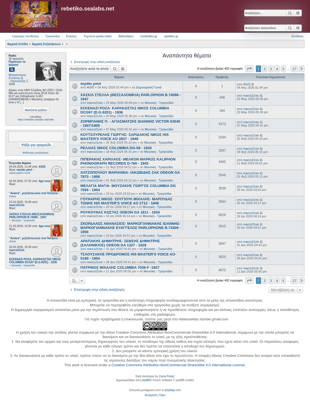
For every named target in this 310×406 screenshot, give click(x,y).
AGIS (42, 166)
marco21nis (17, 205)
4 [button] (277, 68)
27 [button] (294, 68)
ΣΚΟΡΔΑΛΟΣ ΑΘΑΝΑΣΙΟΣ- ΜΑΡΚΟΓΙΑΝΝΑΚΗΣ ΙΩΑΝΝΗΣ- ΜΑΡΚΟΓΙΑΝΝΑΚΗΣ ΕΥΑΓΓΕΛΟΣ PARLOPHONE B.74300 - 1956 (130, 228)
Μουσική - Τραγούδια (159, 102)
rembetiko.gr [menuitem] (148, 36)
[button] (249, 68)
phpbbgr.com (173, 390)
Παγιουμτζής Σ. (19, 81)
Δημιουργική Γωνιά (149, 87)
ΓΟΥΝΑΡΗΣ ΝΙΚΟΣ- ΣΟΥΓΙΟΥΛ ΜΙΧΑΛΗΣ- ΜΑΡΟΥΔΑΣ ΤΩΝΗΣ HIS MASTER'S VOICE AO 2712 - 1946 (126, 201)
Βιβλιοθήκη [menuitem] (126, 36)
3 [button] (271, 68)
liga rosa (44, 181)
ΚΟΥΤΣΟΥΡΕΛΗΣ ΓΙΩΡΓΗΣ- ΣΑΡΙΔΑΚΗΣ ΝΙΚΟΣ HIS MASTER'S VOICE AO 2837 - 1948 (124, 137)
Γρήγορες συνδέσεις (25, 36)
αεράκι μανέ (90, 83)
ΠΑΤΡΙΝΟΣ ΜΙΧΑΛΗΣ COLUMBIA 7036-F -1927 (119, 267)
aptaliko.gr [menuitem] (171, 36)
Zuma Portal (166, 376)
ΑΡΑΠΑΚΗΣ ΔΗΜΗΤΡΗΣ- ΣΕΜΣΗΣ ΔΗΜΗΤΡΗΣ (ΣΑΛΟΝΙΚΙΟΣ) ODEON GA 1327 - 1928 (120, 243)
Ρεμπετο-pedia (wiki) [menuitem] (98, 36)
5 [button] (283, 68)
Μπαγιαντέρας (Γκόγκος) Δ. (17, 76)
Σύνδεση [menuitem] (297, 36)
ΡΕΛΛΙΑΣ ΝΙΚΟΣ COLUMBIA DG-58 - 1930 (116, 148)
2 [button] (265, 68)
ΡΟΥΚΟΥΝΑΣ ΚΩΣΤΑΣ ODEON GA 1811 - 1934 (120, 212)
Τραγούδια (52, 36)
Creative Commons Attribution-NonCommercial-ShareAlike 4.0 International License (178, 365)
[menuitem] (151, 395)
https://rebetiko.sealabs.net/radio (36, 119)
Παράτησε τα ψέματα (17, 63)
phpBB (145, 380)
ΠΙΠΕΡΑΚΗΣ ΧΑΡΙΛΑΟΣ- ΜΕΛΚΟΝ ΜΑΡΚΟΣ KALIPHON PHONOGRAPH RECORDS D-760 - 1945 (127, 161)
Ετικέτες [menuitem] (71, 36)
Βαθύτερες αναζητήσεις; (36, 152)
